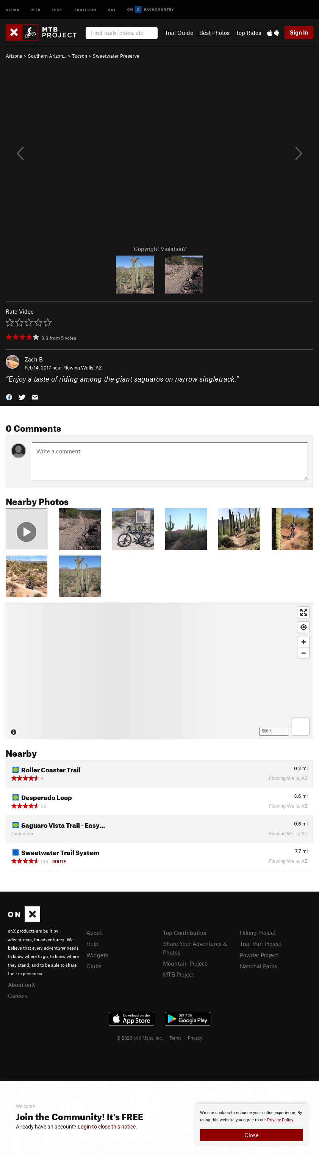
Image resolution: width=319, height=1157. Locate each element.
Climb (13, 9)
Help (92, 943)
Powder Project (259, 955)
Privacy (195, 1037)
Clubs (94, 966)
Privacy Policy (280, 1120)
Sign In (299, 32)
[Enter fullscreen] (303, 612)
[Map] (159, 671)
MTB (36, 9)
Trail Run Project (261, 943)
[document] (251, 1125)
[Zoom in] (303, 641)
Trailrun (85, 9)
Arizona (14, 56)
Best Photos (214, 32)
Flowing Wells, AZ (82, 368)
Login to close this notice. (107, 1127)
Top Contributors (184, 932)
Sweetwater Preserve (115, 56)
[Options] (300, 726)
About (94, 932)
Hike (57, 9)
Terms (175, 1037)
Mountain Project (185, 963)
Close (251, 1135)
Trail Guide (179, 32)
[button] (9, 396)
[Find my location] (303, 627)
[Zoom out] (303, 652)
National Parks (258, 966)
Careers (18, 995)
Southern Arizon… (47, 56)
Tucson (79, 56)
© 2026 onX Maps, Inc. (140, 1037)
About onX (21, 984)
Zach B (34, 359)
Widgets (97, 955)
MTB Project (178, 974)
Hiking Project (258, 932)
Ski (112, 9)
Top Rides (248, 32)
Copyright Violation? (160, 248)
